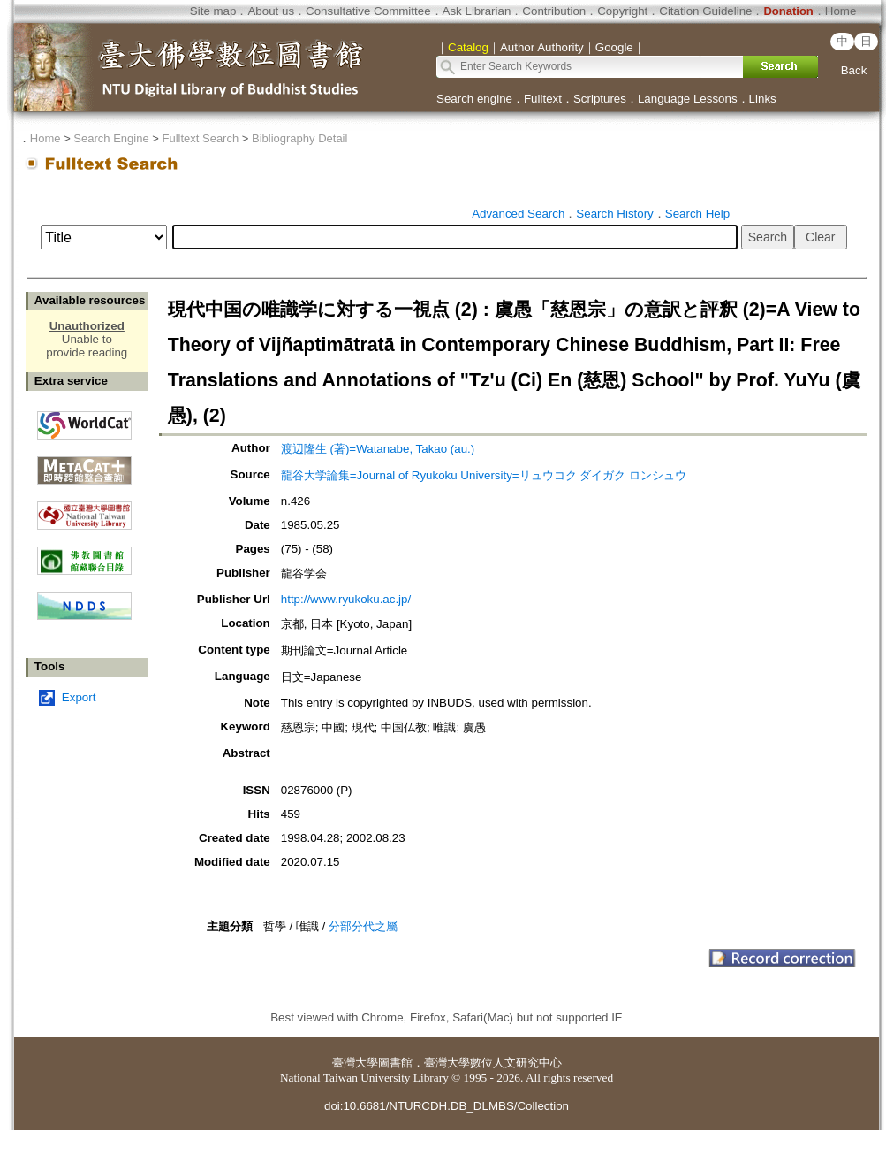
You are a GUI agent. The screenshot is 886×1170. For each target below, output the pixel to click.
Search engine (474, 98)
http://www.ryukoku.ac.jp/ (346, 599)
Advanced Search (518, 213)
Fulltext (543, 98)
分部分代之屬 (363, 926)
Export (79, 697)
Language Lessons (688, 98)
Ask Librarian (477, 11)
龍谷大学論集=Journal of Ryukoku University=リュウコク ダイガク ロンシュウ (483, 475)
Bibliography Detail (299, 138)
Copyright (622, 11)
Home (841, 11)
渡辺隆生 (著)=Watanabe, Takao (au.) (377, 448)
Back (854, 70)
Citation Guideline (705, 11)
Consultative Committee (368, 11)
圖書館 (395, 1062)
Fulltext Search (200, 138)
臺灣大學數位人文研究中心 (493, 1062)
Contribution (554, 11)
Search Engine (110, 138)
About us (270, 11)
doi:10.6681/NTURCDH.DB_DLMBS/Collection (446, 1106)
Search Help (697, 213)
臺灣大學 (355, 1062)
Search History (614, 213)
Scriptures (599, 98)
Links (762, 98)
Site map (213, 11)
